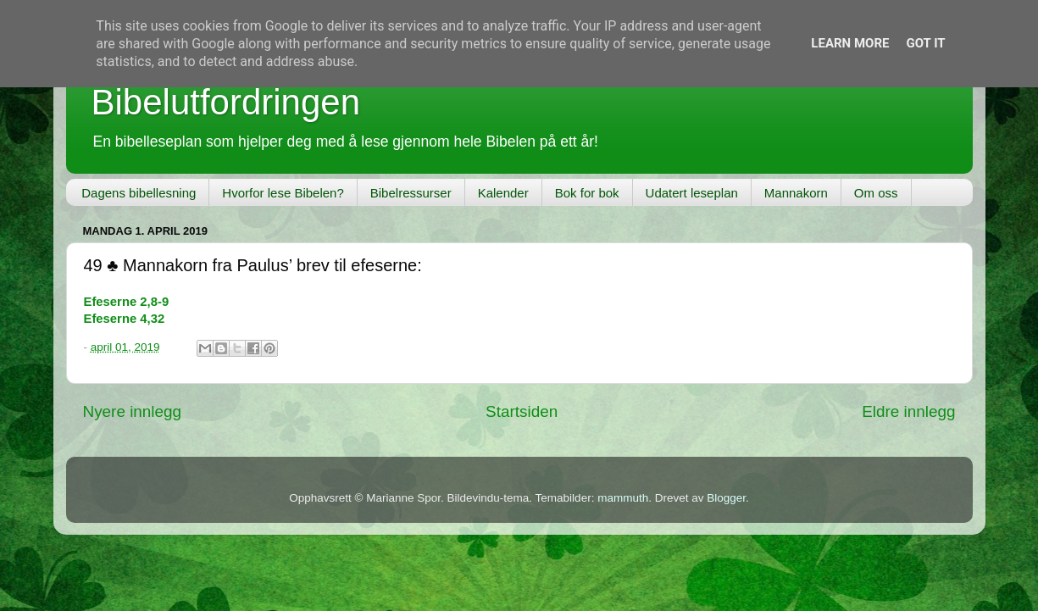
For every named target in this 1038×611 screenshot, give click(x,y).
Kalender (503, 193)
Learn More (850, 43)
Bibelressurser (411, 193)
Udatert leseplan (692, 193)
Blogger (726, 498)
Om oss (876, 193)
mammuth (622, 498)
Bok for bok (587, 193)
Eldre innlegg (908, 411)
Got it (925, 43)
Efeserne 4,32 (124, 318)
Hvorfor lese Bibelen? (282, 193)
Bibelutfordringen (226, 102)
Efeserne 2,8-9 (126, 301)
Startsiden (522, 411)
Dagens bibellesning (138, 193)
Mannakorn (796, 193)
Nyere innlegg (132, 411)
